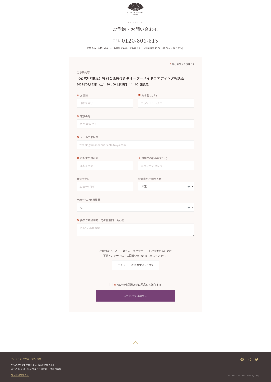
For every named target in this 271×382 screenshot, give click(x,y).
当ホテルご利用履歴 (88, 199)
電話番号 (83, 116)
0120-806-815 (140, 40)
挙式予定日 (83, 179)
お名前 (82, 95)
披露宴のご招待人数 (149, 179)
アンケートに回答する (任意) (135, 265)
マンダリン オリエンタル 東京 (26, 358)
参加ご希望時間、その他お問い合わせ (100, 220)
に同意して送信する (137, 284)
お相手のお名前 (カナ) (152, 158)
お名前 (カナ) (147, 95)
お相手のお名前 (87, 158)
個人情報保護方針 (127, 284)
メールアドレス (87, 137)
